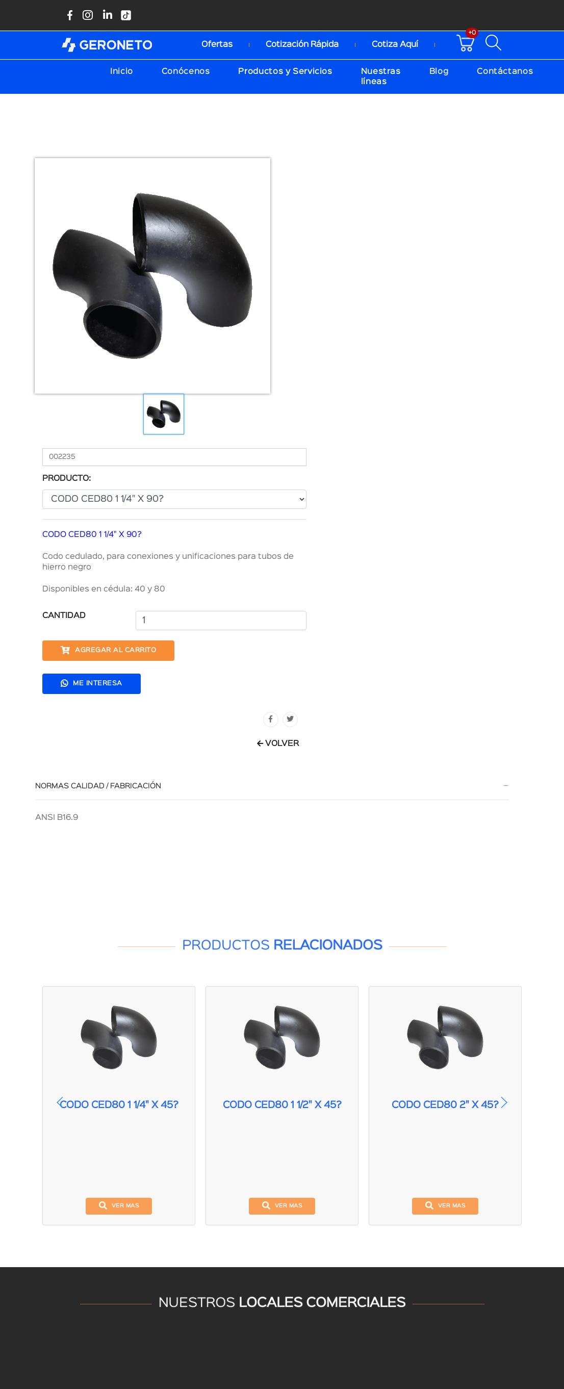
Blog (439, 70)
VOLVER (493, 454)
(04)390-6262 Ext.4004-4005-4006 (155, 1228)
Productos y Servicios (285, 70)
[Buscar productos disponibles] (497, 42)
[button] (504, 815)
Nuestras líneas (381, 75)
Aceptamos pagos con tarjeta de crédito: (276, 1276)
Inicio (121, 70)
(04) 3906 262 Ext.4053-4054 (401, 1227)
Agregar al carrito (355, 361)
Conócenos (186, 70)
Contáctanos (505, 70)
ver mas (119, 918)
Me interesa (339, 394)
